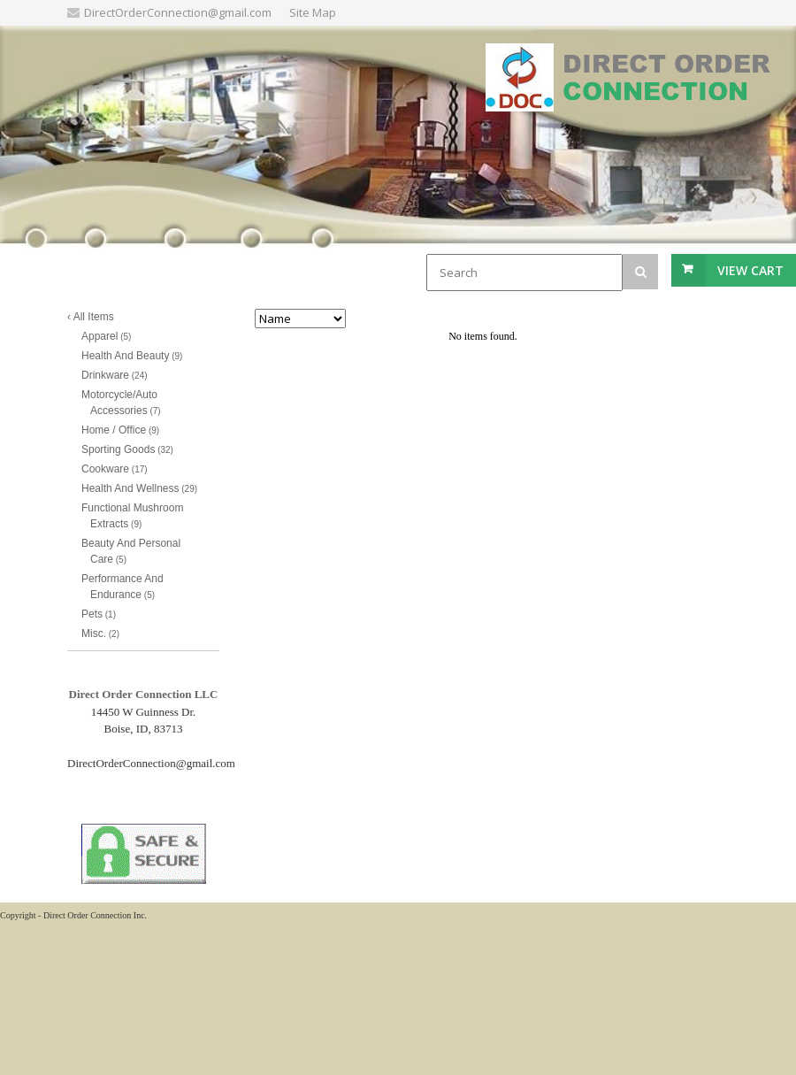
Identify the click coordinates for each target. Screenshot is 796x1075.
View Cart (750, 270)
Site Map (312, 12)
